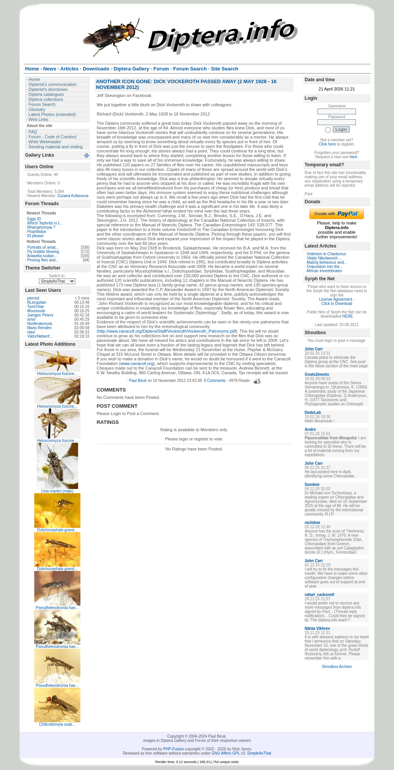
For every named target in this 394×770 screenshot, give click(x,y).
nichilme (313, 523)
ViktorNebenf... (40, 336)
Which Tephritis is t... (45, 223)
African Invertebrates (324, 271)
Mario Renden (39, 328)
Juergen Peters (40, 315)
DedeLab (313, 412)
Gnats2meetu (317, 374)
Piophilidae (36, 231)
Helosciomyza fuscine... (57, 374)
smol (31, 319)
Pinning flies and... (43, 260)
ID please (35, 236)
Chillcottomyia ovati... (57, 724)
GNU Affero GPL (226, 753)
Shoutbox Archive (337, 667)
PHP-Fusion (173, 749)
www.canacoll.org (137, 363)
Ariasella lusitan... (42, 256)
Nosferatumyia (39, 323)
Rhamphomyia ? (41, 227)
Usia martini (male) (57, 491)
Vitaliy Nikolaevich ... (324, 258)
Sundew (312, 484)
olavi (31, 332)
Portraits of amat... (43, 247)
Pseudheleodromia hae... (57, 608)
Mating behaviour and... (327, 262)
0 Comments (215, 380)
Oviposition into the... (324, 266)
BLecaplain (36, 302)
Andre (310, 429)
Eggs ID (34, 219)
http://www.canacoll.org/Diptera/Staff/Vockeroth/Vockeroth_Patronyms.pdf (167, 331)
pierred (33, 298)
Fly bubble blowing (43, 251)
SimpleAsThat (259, 753)
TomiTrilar (35, 307)
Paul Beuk (138, 380)
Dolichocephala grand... (57, 530)
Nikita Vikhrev (317, 628)
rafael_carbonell (319, 595)
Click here (327, 144)
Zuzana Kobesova (72, 196)
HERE (347, 316)
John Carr (314, 349)
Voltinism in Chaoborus (326, 254)
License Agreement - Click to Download (336, 301)
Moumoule (36, 311)
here (353, 157)
